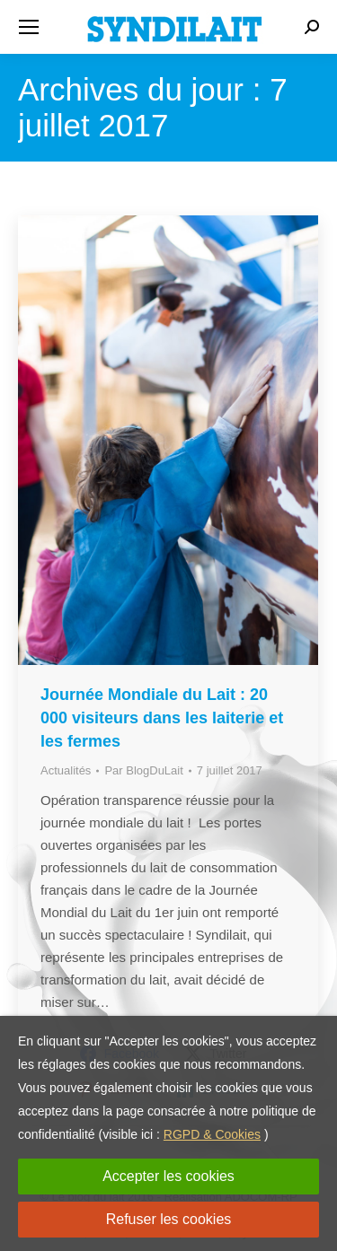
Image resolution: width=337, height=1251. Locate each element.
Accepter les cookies (168, 1176)
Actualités (65, 770)
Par (143, 770)
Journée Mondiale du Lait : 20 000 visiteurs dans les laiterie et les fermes (161, 718)
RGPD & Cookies (212, 1134)
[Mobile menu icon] (29, 27)
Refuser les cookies (169, 1219)
